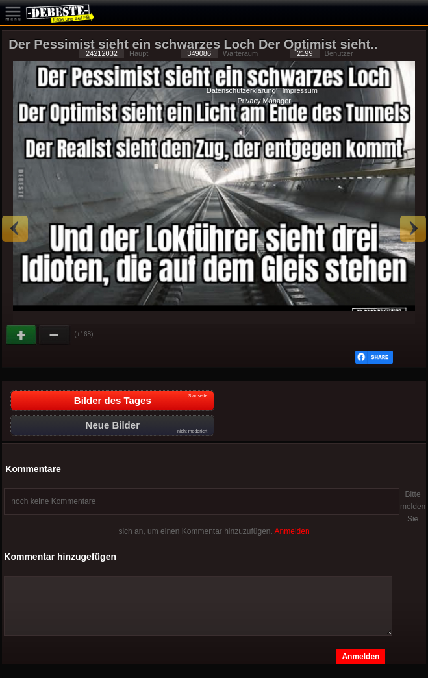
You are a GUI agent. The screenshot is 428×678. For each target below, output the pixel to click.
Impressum (299, 90)
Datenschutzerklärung (241, 90)
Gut (22, 335)
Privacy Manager (264, 101)
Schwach (54, 335)
